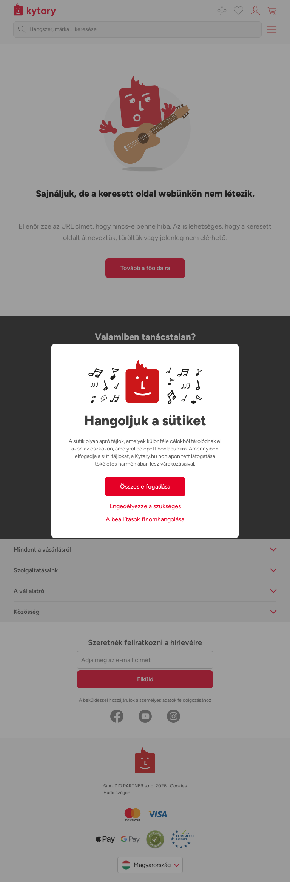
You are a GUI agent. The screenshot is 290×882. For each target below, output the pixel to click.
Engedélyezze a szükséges (145, 506)
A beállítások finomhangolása (145, 519)
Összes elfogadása (145, 486)
